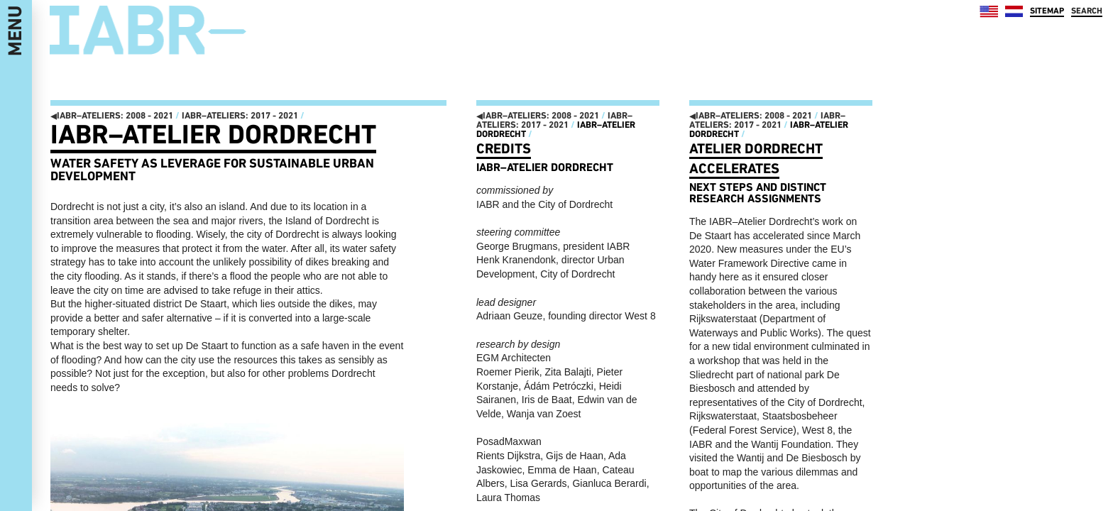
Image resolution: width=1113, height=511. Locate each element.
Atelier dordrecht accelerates (756, 158)
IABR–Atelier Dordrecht (213, 134)
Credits (503, 148)
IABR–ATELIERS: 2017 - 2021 (240, 115)
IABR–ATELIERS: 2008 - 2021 (111, 115)
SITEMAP (1047, 11)
